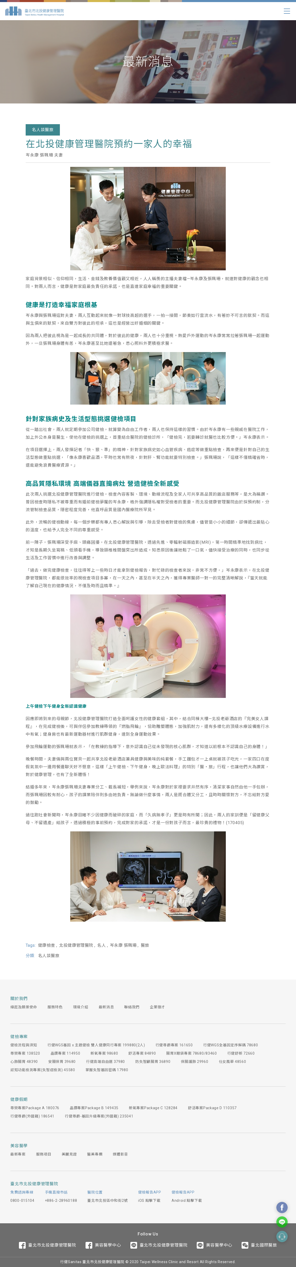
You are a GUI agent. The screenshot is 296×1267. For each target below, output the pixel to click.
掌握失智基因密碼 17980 (107, 1070)
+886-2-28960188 (61, 1200)
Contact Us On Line (282, 1222)
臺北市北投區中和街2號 (107, 1200)
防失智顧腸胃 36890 (152, 1062)
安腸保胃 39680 (62, 1062)
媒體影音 (120, 1154)
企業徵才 (157, 1007)
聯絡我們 (131, 1007)
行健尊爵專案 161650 (174, 1045)
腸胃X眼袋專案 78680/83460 (191, 1053)
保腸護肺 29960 (194, 1062)
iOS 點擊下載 (149, 1200)
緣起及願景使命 (23, 1007)
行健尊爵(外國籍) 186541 (32, 1116)
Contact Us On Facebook (282, 1207)
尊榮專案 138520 (25, 1053)
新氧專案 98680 (104, 1053)
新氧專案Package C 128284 (153, 1108)
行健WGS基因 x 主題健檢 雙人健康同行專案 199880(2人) (96, 1045)
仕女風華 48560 (232, 1062)
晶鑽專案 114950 (65, 1053)
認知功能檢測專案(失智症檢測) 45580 (42, 1070)
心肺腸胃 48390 (24, 1062)
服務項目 (43, 1154)
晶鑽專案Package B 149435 (94, 1108)
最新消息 (106, 1007)
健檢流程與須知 (23, 1045)
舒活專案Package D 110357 (212, 1108)
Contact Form (282, 1236)
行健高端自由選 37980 (105, 1062)
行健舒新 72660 (241, 1053)
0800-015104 (22, 1200)
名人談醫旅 (43, 129)
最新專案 (18, 1154)
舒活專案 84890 (142, 1053)
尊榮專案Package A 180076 (34, 1108)
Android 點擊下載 (187, 1200)
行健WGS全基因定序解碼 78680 (230, 1045)
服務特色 (55, 1007)
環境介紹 (80, 1007)
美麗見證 (69, 1154)
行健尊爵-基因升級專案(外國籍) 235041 (99, 1116)
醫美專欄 (94, 1154)
